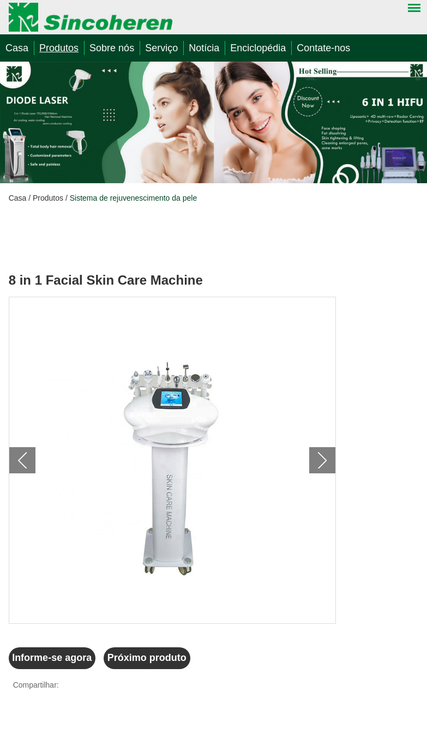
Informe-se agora (52, 657)
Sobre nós (111, 48)
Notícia (204, 48)
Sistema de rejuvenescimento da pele (133, 198)
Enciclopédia (258, 48)
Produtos (59, 48)
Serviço (161, 48)
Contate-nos (323, 48)
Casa (16, 48)
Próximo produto (147, 657)
